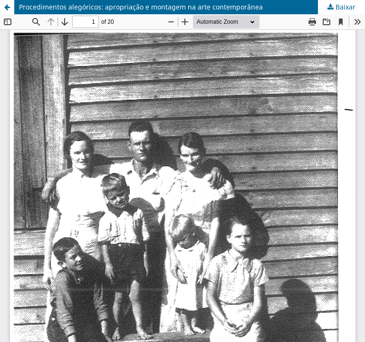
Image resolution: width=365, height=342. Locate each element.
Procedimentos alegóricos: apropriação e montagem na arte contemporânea (141, 6)
